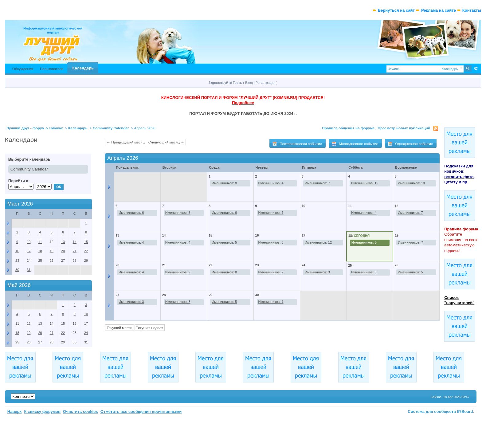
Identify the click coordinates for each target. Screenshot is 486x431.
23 (257, 265)
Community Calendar (111, 128)
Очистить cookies (80, 411)
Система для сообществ (432, 411)
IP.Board (465, 411)
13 (117, 235)
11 (350, 206)
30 (257, 295)
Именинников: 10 (411, 183)
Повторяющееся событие (297, 143)
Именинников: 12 (318, 242)
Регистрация (265, 82)
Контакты (471, 10)
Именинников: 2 (271, 272)
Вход (249, 82)
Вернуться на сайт (396, 10)
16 (257, 235)
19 (396, 235)
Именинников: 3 (317, 272)
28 (164, 295)
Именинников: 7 (317, 183)
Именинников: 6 (131, 212)
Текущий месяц (119, 328)
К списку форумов (42, 411)
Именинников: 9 (177, 272)
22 (210, 265)
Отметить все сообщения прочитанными (141, 411)
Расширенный (476, 68)
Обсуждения (22, 69)
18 (350, 235)
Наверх (14, 411)
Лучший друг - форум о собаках (34, 128)
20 (117, 265)
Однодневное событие (410, 143)
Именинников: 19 (364, 183)
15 (210, 235)
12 (396, 206)
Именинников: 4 (271, 183)
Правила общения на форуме (348, 128)
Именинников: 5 (224, 242)
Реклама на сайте (438, 10)
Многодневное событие (354, 143)
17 (303, 235)
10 (28, 242)
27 (117, 295)
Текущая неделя (149, 328)
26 (396, 265)
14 (164, 235)
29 (210, 295)
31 (28, 270)
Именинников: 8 (224, 183)
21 (164, 265)
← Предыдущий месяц (125, 142)
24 (303, 265)
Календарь (83, 68)
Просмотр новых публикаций (404, 128)
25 (350, 265)
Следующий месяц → (166, 142)
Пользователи (52, 69)
